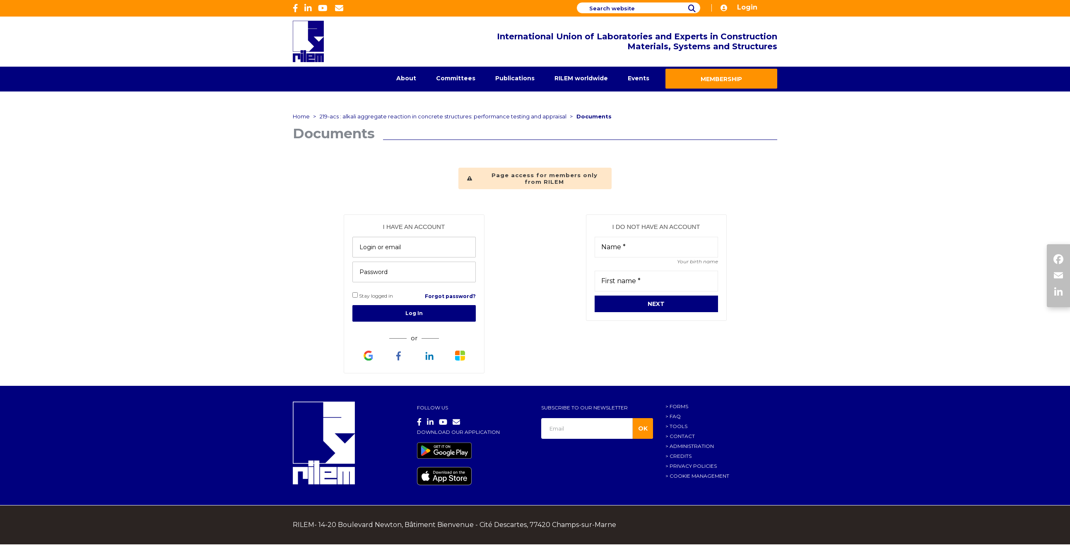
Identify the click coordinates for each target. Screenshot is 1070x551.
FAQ (675, 416)
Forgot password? (450, 296)
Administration (692, 446)
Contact (682, 436)
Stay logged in (372, 295)
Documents (594, 116)
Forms (679, 406)
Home (301, 116)
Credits (681, 456)
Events (638, 78)
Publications (515, 78)
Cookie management (699, 476)
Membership (721, 79)
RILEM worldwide (581, 78)
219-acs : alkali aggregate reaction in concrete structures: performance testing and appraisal (443, 116)
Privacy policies (693, 466)
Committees (455, 78)
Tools (678, 426)
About (406, 78)
